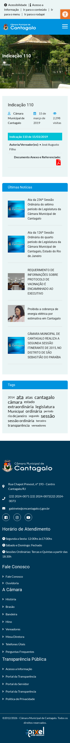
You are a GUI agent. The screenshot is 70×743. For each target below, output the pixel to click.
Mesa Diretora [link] (13, 636)
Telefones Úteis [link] (13, 644)
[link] (65, 14)
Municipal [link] (16, 411)
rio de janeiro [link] (17, 416)
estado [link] (29, 402)
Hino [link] (7, 621)
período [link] (48, 411)
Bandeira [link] (9, 614)
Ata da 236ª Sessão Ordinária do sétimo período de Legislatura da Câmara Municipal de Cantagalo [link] (44, 209)
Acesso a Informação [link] (17, 669)
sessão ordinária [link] (21, 420)
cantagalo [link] (45, 397)
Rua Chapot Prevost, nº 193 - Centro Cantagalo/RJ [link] (28, 486)
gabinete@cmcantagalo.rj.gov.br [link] (26, 508)
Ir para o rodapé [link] (34, 14)
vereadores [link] (39, 425)
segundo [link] (34, 416)
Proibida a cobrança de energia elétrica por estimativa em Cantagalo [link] (44, 313)
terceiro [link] (41, 420)
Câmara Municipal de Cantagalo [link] (16, 118)
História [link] (9, 599)
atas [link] (29, 397)
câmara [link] (15, 402)
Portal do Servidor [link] (15, 684)
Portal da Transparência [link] (19, 676)
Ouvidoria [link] (10, 583)
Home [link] (6, 64)
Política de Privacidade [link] (18, 699)
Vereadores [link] (11, 629)
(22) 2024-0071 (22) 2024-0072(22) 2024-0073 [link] (33, 498)
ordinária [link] (34, 411)
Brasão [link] (8, 606)
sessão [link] (48, 416)
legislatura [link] (45, 406)
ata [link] (20, 397)
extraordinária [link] (21, 406)
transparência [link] (19, 425)
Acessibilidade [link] (16, 5)
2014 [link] (11, 397)
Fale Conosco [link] (12, 576)
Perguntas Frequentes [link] (18, 651)
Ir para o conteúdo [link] (35, 9)
